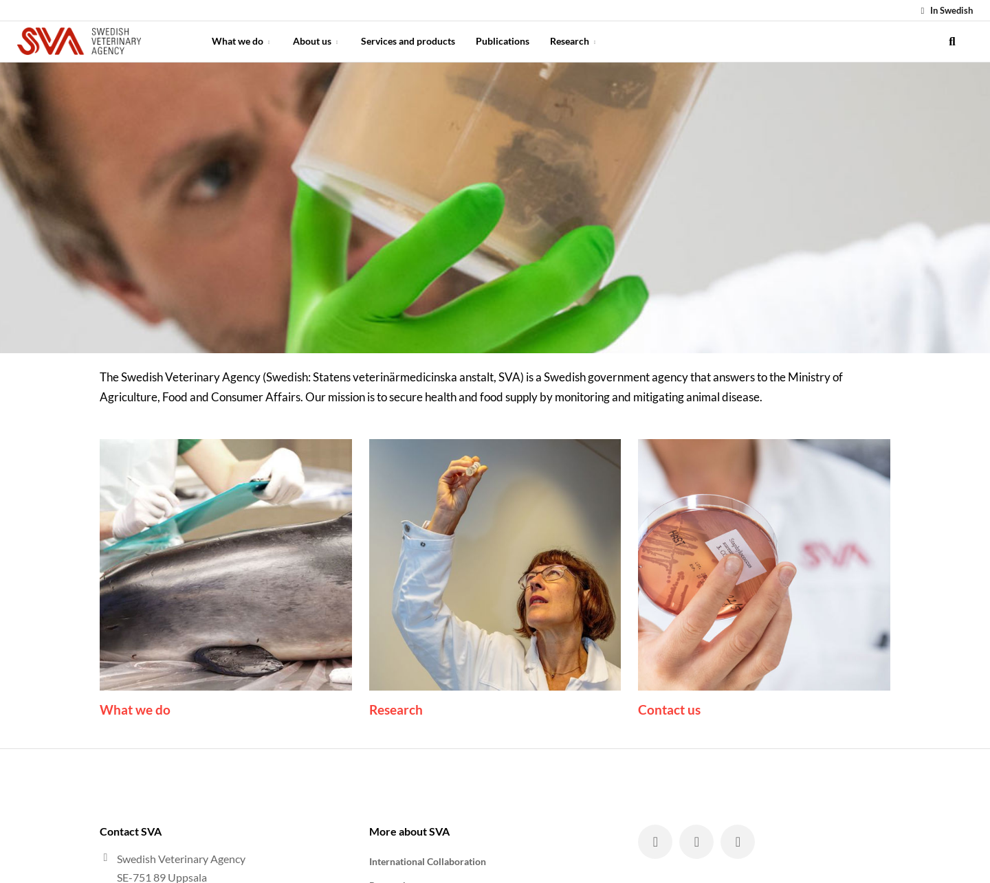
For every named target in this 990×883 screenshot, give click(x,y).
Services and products (408, 41)
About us (316, 41)
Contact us (669, 709)
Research (574, 41)
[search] (952, 41)
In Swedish (945, 10)
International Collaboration (427, 861)
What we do (242, 41)
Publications (502, 41)
